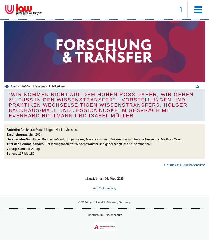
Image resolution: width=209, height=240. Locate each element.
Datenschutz (114, 214)
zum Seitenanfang (104, 188)
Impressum (95, 214)
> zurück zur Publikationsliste (184, 165)
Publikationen (57, 86)
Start (14, 86)
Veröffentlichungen (33, 86)
